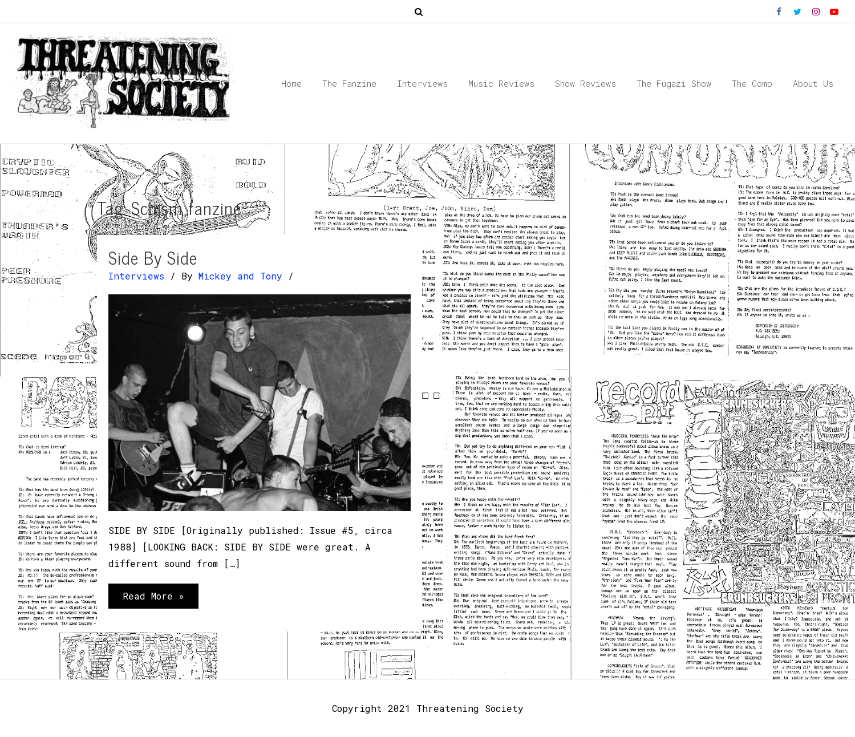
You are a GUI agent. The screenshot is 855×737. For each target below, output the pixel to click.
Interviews (136, 276)
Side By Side (152, 257)
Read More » (153, 598)
